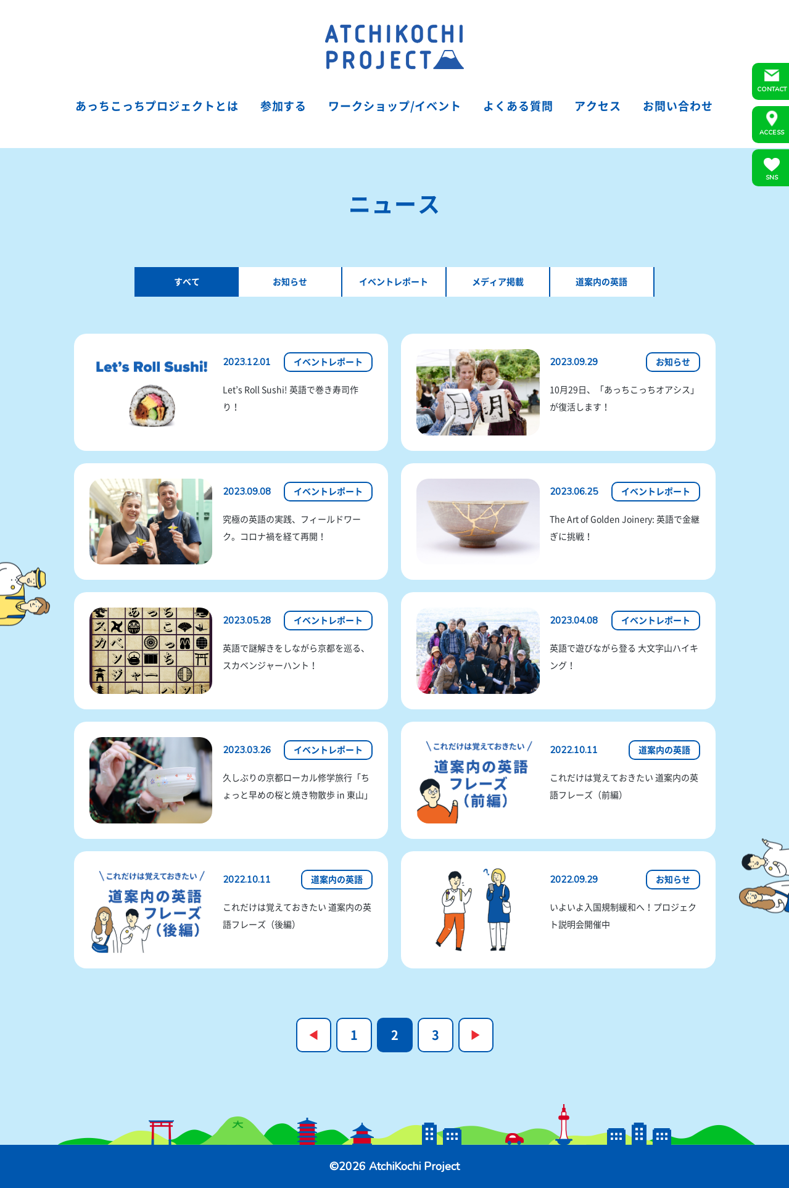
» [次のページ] (476, 1035)
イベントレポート (393, 282)
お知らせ (290, 282)
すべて (187, 282)
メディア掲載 (498, 282)
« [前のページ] (313, 1035)
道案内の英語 (601, 282)
